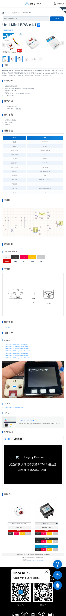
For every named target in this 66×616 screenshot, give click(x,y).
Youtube (18, 446)
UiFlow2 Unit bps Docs (28, 427)
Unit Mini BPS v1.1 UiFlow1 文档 (14, 414)
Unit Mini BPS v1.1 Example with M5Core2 (16, 359)
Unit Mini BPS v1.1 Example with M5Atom (16, 353)
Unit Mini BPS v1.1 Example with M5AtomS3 (17, 355)
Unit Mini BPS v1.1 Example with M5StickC (16, 362)
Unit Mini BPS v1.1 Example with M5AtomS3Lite (18, 357)
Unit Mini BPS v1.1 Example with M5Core (16, 350)
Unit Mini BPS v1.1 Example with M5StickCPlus (18, 364)
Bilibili (8, 446)
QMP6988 (7, 333)
